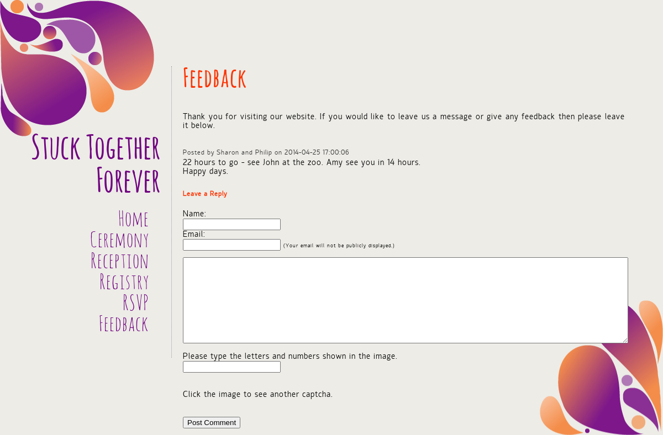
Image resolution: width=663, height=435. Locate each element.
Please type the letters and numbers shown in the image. (290, 356)
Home (133, 220)
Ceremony (119, 241)
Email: (194, 234)
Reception (120, 262)
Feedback (124, 325)
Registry (124, 283)
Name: (195, 214)
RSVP (136, 304)
